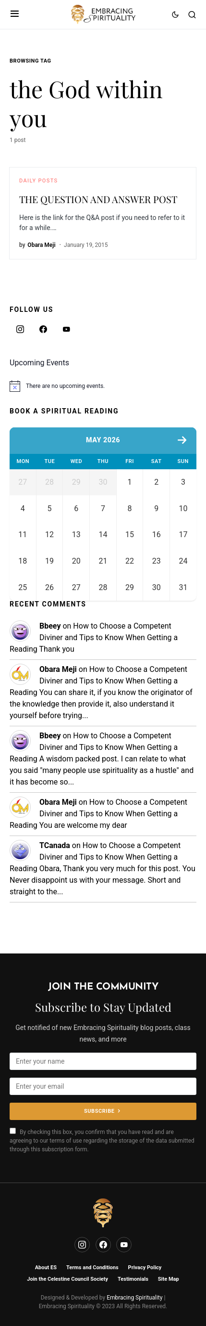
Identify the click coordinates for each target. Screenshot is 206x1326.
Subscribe (99, 1111)
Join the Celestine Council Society (67, 1279)
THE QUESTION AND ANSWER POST (98, 199)
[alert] (103, 386)
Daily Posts (38, 181)
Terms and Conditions (92, 1267)
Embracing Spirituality (134, 1297)
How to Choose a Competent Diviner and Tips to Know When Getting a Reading (94, 661)
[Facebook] (43, 329)
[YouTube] (66, 329)
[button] (15, 14)
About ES (46, 1267)
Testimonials (133, 1279)
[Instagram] (20, 329)
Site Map (168, 1279)
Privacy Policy (145, 1267)
